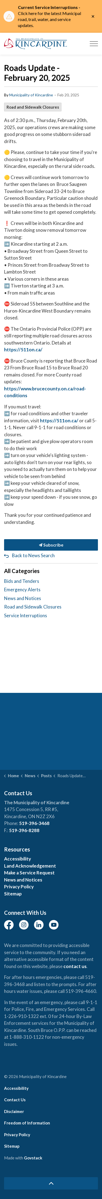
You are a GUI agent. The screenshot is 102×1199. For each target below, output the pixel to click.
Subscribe (51, 544)
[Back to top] (51, 1183)
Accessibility (17, 859)
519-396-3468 (34, 823)
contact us (74, 966)
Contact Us (15, 1099)
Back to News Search (33, 555)
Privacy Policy (19, 886)
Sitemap (13, 894)
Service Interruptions (25, 615)
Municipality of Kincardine (31, 95)
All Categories (21, 571)
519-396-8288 (24, 830)
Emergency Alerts (22, 589)
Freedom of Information (27, 1122)
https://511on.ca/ (23, 349)
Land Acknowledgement (30, 866)
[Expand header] (94, 44)
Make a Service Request (29, 872)
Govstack (33, 1157)
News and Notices (22, 598)
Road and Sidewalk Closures (33, 107)
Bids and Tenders (21, 581)
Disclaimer (14, 1111)
